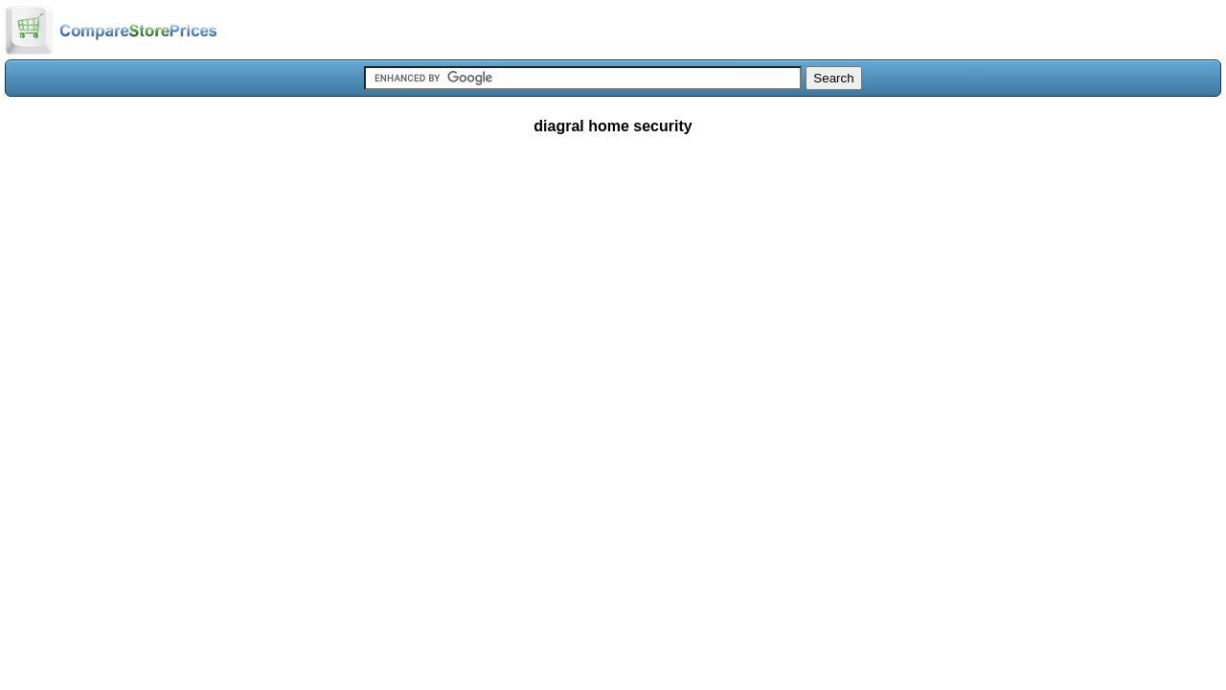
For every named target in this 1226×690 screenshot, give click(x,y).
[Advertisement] (613, 291)
